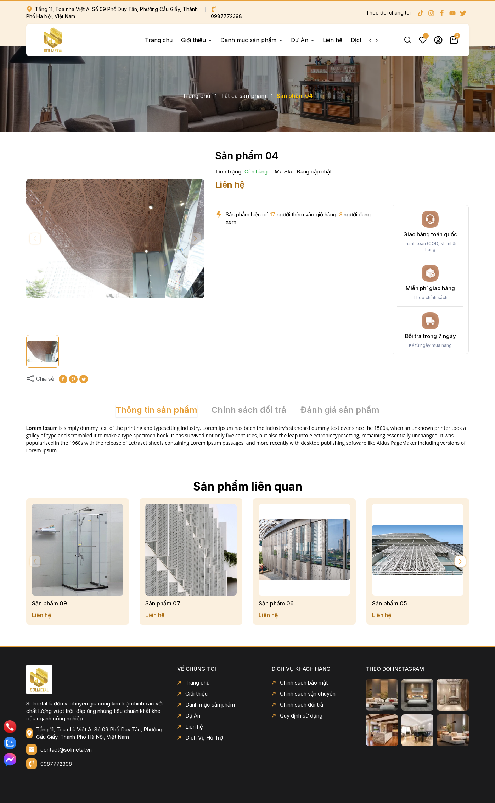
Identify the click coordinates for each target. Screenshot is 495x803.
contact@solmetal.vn (66, 749)
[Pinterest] (73, 378)
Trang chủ (159, 40)
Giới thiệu (194, 40)
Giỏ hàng (454, 40)
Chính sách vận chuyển (304, 693)
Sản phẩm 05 (389, 603)
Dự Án (300, 40)
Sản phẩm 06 (276, 603)
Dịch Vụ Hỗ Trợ (200, 737)
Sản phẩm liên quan (247, 486)
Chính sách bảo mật (300, 682)
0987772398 (56, 763)
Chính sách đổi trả (297, 704)
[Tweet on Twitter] (83, 378)
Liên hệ (332, 40)
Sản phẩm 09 (49, 603)
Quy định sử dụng (297, 715)
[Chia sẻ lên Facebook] (63, 378)
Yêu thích (422, 40)
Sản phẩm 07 (162, 603)
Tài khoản (438, 40)
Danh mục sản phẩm (249, 40)
